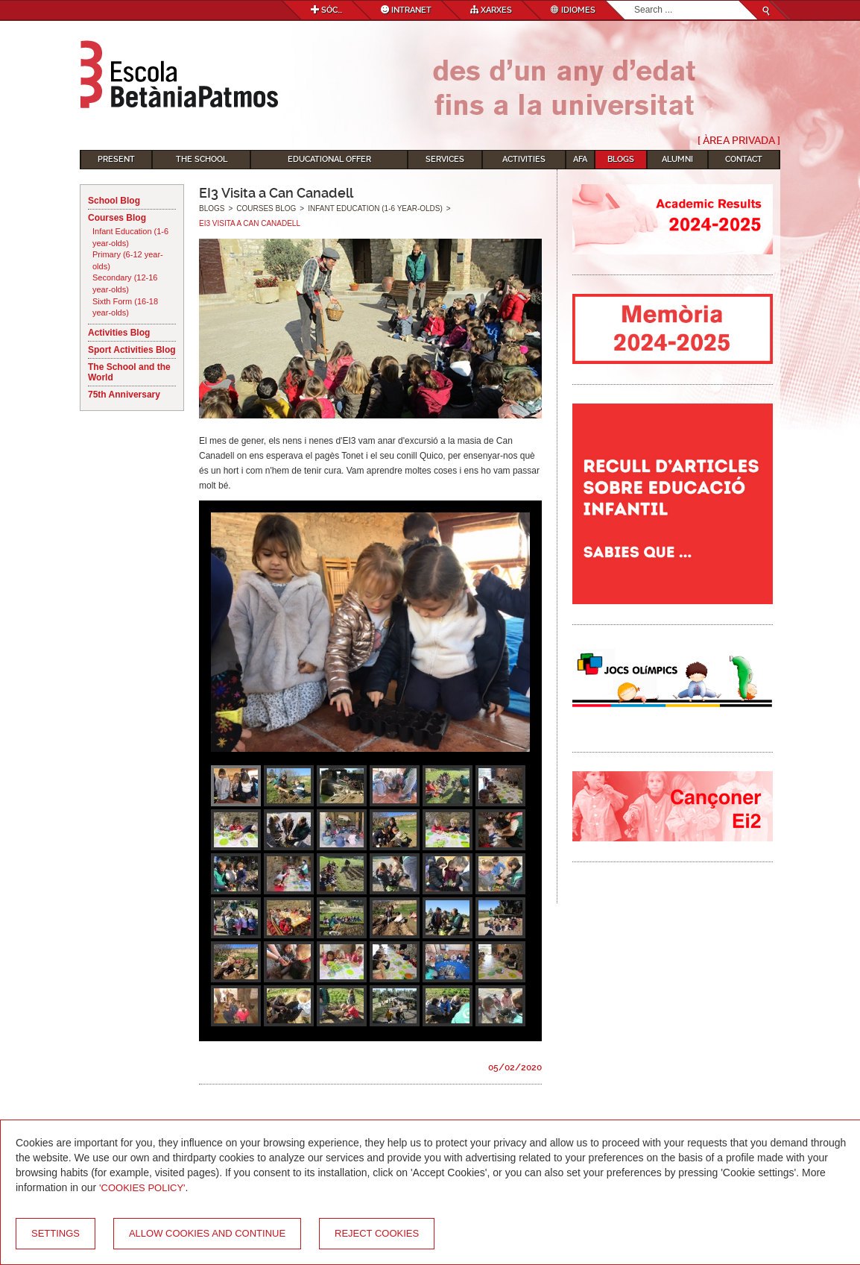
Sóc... (326, 10)
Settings (55, 1233)
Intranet (406, 10)
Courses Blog (117, 218)
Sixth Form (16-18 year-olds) (125, 307)
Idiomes (573, 10)
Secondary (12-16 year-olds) (124, 283)
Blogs (620, 159)
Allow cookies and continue (207, 1233)
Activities (524, 159)
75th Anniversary (124, 394)
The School (201, 159)
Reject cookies (377, 1233)
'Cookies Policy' (142, 1187)
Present (116, 159)
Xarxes (491, 10)
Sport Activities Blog (132, 350)
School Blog (114, 200)
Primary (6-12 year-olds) (127, 260)
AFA (580, 159)
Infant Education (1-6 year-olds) (130, 237)
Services (445, 159)
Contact (743, 159)
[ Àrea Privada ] (739, 140)
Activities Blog (119, 332)
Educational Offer (329, 159)
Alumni (677, 159)
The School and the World (129, 372)
